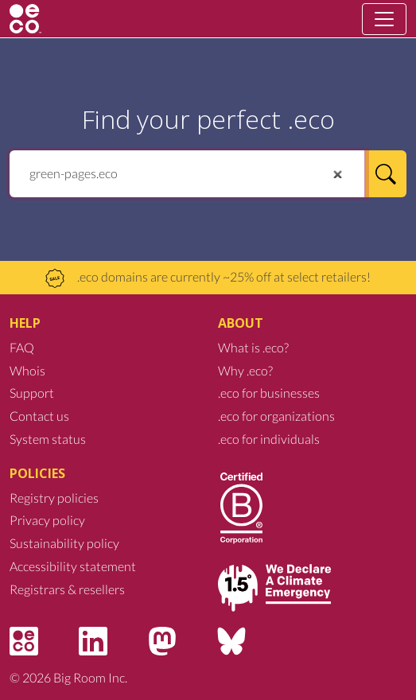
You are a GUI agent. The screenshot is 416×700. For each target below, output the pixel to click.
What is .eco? (253, 347)
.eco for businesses (269, 392)
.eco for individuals (269, 438)
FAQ (22, 347)
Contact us (39, 415)
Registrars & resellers (67, 589)
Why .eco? (245, 370)
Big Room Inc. (90, 677)
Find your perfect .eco (208, 119)
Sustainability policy (64, 542)
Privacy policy (47, 519)
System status (48, 438)
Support (32, 392)
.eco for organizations (276, 415)
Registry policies (54, 497)
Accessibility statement (73, 566)
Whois (27, 370)
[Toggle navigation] (384, 19)
